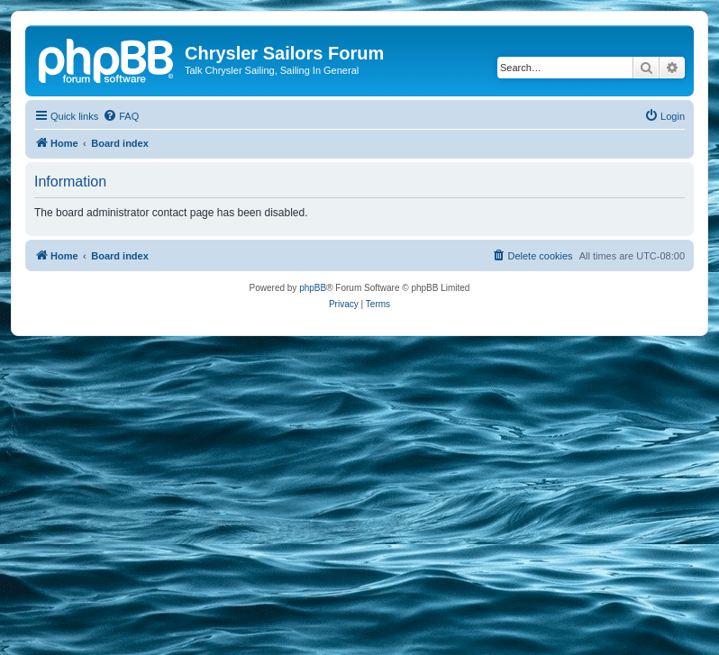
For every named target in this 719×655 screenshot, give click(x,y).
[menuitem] (121, 116)
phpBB (312, 288)
